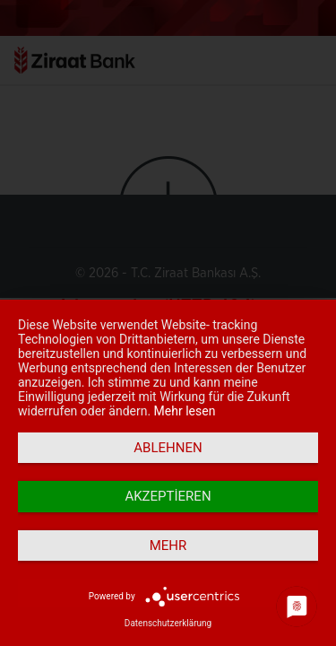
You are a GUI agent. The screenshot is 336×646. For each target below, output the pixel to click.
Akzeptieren (168, 496)
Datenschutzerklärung (168, 623)
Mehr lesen (185, 411)
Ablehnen (168, 448)
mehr (168, 545)
